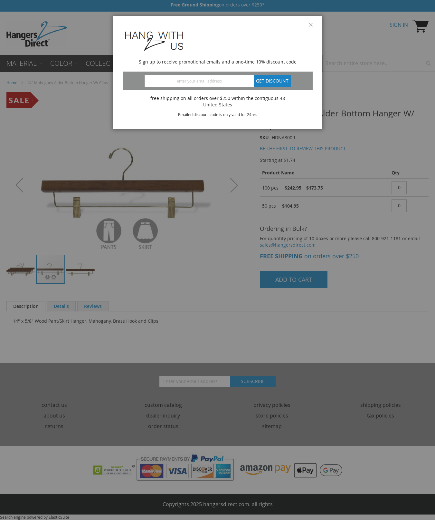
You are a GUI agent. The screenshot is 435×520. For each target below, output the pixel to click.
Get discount (272, 81)
